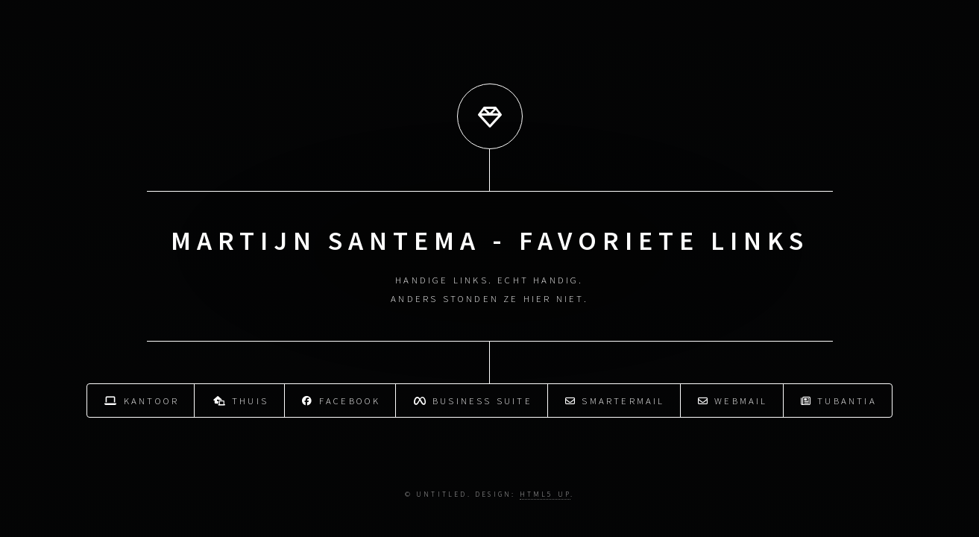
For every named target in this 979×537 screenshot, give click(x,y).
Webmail (733, 400)
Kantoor (141, 400)
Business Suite (473, 400)
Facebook (341, 400)
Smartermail (615, 400)
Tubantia (839, 400)
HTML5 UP (545, 494)
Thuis (240, 400)
